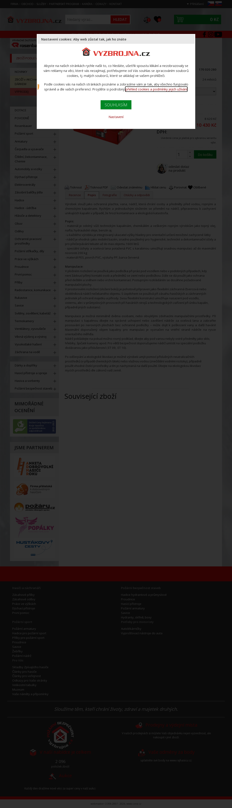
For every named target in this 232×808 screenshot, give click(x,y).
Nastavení (116, 116)
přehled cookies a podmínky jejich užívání (156, 89)
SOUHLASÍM (116, 104)
